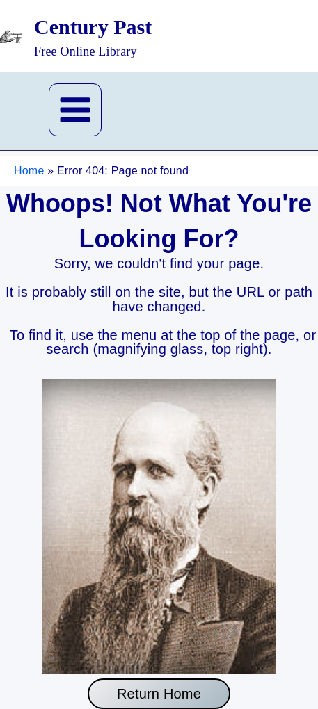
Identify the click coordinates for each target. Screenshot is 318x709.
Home (29, 171)
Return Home (159, 693)
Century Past (93, 26)
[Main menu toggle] (75, 109)
